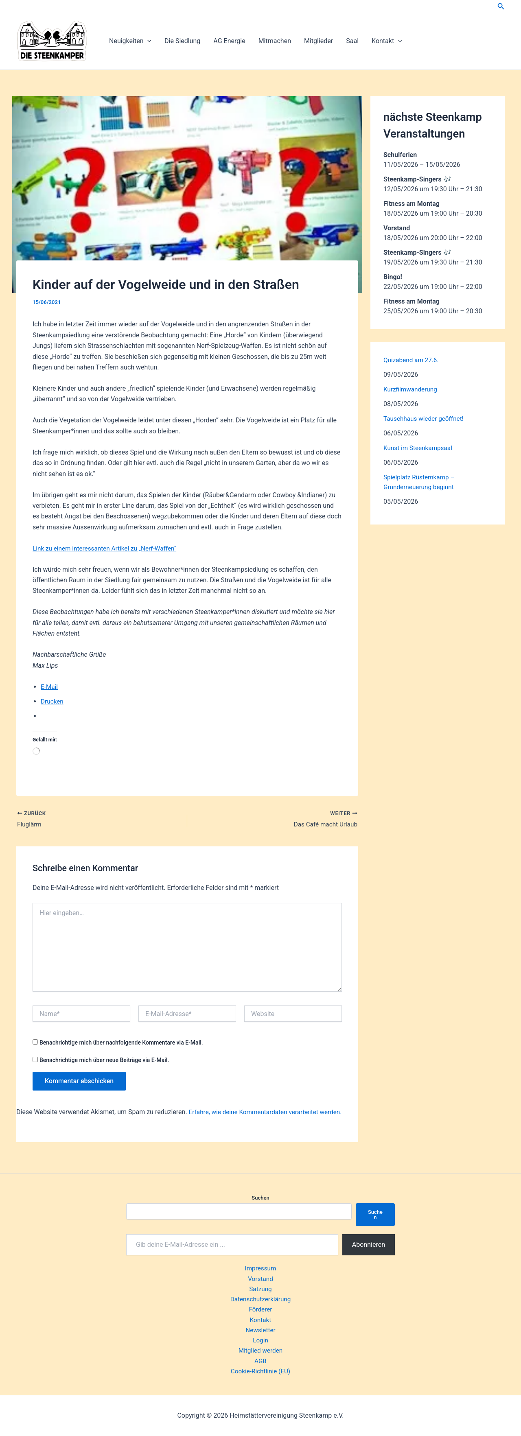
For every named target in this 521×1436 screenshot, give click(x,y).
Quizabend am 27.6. (412, 360)
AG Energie (229, 41)
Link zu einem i (54, 548)
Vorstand (260, 1275)
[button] (501, 6)
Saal (352, 41)
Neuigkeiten (130, 41)
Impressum (260, 1264)
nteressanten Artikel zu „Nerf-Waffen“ (129, 548)
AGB (260, 1360)
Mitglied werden (260, 1350)
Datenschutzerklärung (260, 1296)
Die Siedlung (182, 41)
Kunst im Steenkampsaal (419, 448)
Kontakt (387, 41)
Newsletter (260, 1328)
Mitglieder (318, 41)
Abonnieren (368, 1240)
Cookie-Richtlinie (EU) (260, 1371)
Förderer (260, 1307)
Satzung (260, 1285)
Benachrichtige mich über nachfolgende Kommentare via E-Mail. (121, 1043)
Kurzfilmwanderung (411, 389)
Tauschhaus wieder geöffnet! (425, 418)
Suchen (260, 1193)
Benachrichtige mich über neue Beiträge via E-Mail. (104, 1061)
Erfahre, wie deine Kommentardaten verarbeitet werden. (269, 1113)
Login (260, 1339)
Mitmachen (274, 41)
